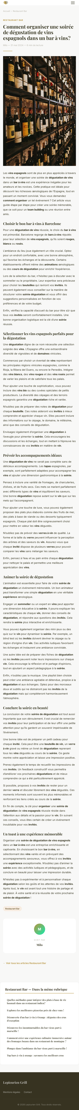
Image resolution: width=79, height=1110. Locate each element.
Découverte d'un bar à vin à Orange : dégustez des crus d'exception (36, 1019)
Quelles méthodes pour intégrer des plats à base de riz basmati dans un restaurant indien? (36, 1001)
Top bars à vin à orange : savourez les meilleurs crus (35, 1055)
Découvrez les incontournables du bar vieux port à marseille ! (34, 1029)
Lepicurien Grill (15, 1082)
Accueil (6, 11)
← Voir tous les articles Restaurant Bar (24, 963)
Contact (28, 1092)
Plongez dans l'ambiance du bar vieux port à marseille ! (37, 1048)
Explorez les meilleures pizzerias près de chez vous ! (35, 1010)
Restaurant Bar (20, 11)
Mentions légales (11, 1092)
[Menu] (73, 2)
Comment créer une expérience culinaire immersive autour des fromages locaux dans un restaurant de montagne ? (39, 1039)
